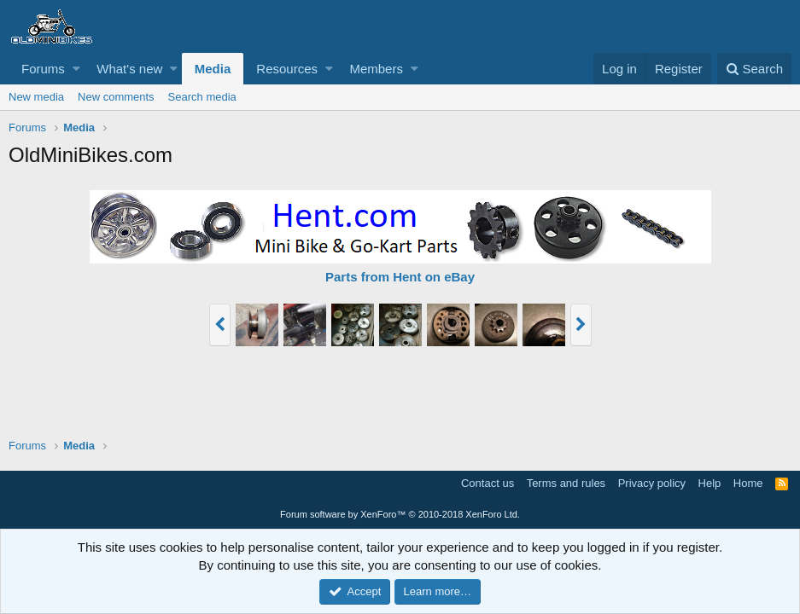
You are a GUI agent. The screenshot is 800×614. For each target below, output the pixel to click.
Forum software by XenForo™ (400, 514)
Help (709, 483)
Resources (287, 68)
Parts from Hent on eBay (400, 276)
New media (36, 96)
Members (376, 68)
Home (748, 483)
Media (213, 68)
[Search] (754, 68)
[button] (76, 68)
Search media (202, 96)
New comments (116, 96)
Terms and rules (566, 483)
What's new (129, 68)
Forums (43, 68)
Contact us (487, 483)
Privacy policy (652, 483)
